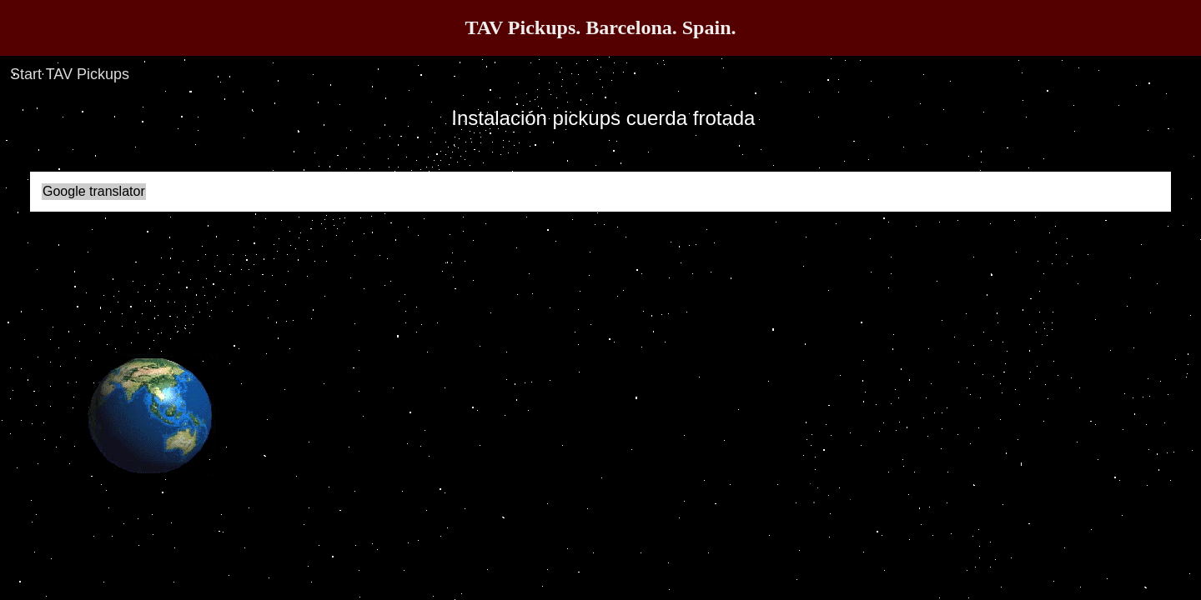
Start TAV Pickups (69, 74)
